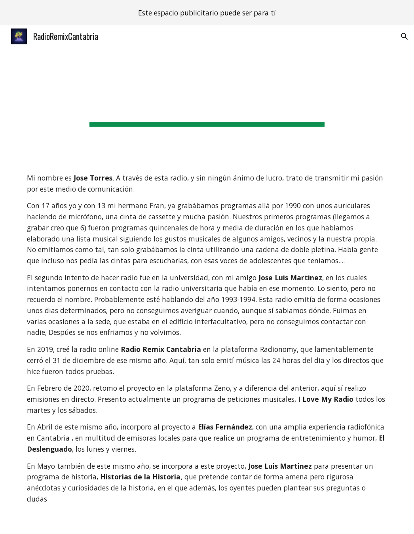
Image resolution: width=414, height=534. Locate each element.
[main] (207, 104)
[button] (404, 36)
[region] (207, 12)
